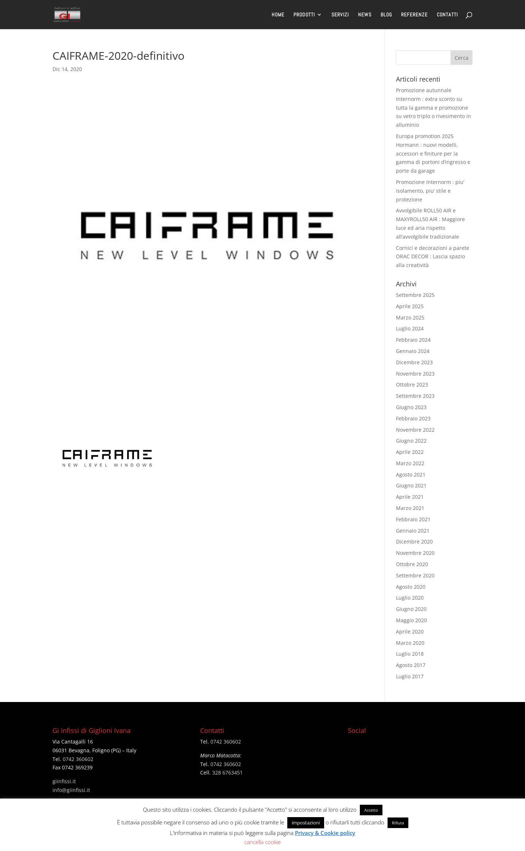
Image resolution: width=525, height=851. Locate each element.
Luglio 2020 (410, 597)
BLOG (386, 15)
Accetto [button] (371, 810)
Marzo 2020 (410, 642)
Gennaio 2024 (412, 351)
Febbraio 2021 (413, 519)
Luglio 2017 (410, 676)
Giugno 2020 (411, 608)
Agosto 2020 (410, 586)
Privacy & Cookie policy (325, 832)
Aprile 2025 (410, 306)
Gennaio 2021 (412, 530)
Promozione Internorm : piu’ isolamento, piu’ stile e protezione (430, 191)
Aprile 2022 (410, 451)
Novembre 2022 (415, 429)
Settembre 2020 (415, 575)
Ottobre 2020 (412, 564)
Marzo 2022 (410, 463)
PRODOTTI (304, 15)
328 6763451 (227, 772)
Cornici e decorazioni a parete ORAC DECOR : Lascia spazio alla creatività (432, 256)
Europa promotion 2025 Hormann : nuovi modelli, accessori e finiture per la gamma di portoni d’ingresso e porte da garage (433, 153)
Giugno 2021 (411, 485)
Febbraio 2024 (413, 339)
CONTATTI (447, 15)
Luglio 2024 (410, 328)
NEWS (365, 15)
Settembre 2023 (415, 395)
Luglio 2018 (410, 653)
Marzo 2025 (410, 317)
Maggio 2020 (411, 620)
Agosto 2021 (410, 474)
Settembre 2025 (415, 294)
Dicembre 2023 (414, 362)
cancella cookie (262, 842)
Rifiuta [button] (398, 822)
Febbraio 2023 (413, 418)
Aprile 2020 (410, 631)
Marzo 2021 (410, 508)
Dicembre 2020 (414, 541)
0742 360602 (78, 759)
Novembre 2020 (415, 552)
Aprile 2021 (410, 496)
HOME (278, 15)
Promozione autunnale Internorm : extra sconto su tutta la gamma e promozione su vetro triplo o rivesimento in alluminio (433, 107)
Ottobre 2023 (412, 384)
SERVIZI (340, 15)
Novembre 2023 (415, 373)
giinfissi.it (64, 781)
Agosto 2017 (410, 665)
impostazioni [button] (306, 822)
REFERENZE (414, 15)
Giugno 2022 (411, 440)
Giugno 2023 (411, 407)
